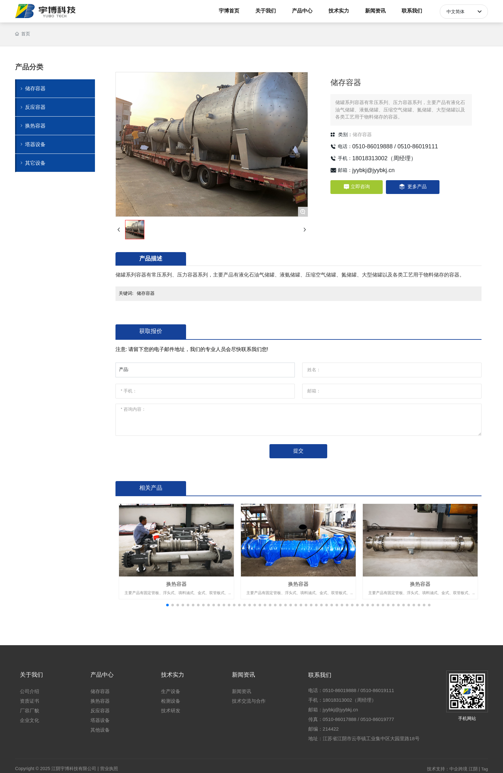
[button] (167, 605)
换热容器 (176, 584)
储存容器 (362, 134)
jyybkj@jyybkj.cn (373, 170)
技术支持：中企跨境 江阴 (452, 768)
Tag (484, 769)
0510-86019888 (372, 146)
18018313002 (370, 158)
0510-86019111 (417, 146)
